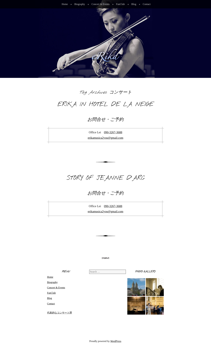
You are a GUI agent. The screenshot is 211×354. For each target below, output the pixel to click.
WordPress (115, 341)
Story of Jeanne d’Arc (105, 178)
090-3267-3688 (113, 132)
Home (65, 4)
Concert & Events (100, 4)
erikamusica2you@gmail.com (105, 137)
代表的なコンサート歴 (59, 312)
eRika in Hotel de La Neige (106, 104)
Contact (147, 4)
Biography (79, 4)
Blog (133, 4)
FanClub (120, 4)
